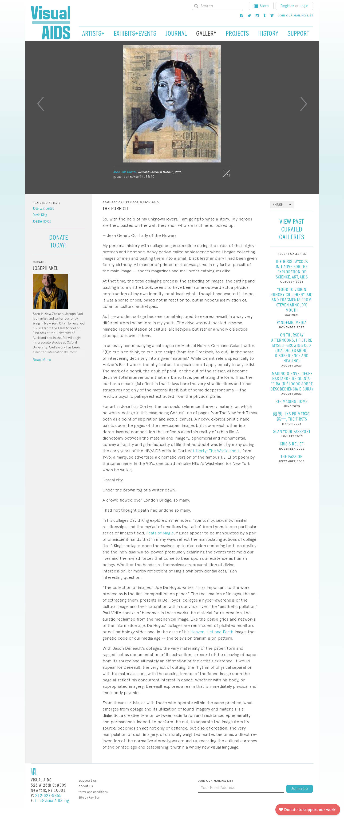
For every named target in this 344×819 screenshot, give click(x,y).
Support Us (88, 780)
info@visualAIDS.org (52, 801)
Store (261, 6)
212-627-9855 (48, 796)
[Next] (303, 103)
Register (287, 6)
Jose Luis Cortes (124, 172)
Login (304, 6)
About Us (86, 786)
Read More (42, 359)
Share (278, 205)
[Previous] (40, 103)
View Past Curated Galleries (291, 229)
